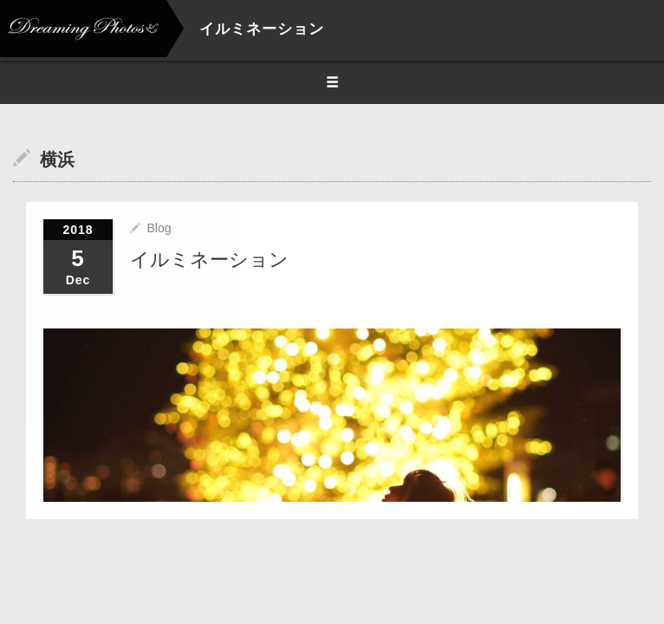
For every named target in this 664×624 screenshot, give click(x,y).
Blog (158, 228)
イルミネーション (209, 259)
